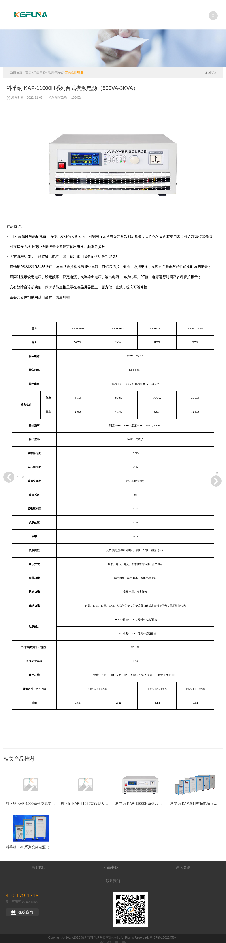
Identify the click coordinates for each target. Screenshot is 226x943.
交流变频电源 (74, 68)
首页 (28, 68)
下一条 (215, 425)
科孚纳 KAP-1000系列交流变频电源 (34, 821)
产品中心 (39, 68)
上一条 (8, 425)
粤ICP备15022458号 (164, 933)
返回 (210, 68)
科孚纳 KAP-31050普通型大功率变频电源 (93, 821)
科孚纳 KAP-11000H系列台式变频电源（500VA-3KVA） (159, 821)
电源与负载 (55, 68)
